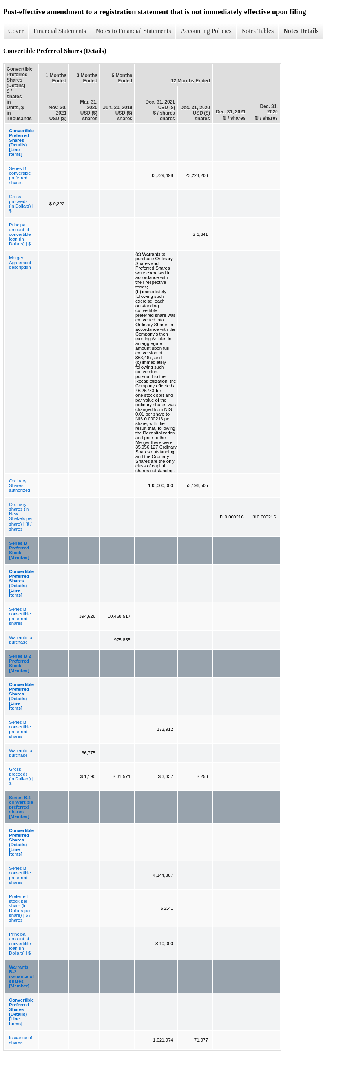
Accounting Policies (206, 30)
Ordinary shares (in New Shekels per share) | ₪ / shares (21, 516)
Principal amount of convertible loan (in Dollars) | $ (20, 234)
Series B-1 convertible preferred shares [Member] (21, 807)
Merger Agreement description (20, 263)
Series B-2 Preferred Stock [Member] (20, 663)
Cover (16, 30)
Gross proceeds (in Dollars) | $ (21, 203)
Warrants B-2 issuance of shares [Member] (21, 976)
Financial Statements (59, 30)
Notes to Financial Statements (133, 30)
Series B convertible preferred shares (20, 175)
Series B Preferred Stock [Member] (19, 550)
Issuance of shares (20, 1040)
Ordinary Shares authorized (19, 485)
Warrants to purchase (20, 639)
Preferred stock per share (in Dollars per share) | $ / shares (20, 908)
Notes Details (300, 30)
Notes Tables (257, 30)
